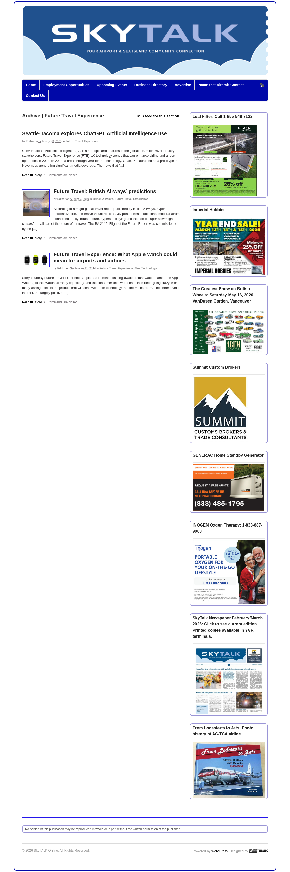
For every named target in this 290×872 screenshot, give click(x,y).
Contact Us (35, 96)
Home (31, 85)
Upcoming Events (112, 85)
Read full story (32, 175)
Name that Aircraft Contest (221, 85)
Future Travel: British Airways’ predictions (105, 191)
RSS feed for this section (158, 116)
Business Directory (150, 85)
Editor (30, 141)
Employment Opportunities (66, 85)
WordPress (219, 851)
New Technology (145, 268)
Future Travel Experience (82, 141)
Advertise (182, 85)
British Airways (103, 198)
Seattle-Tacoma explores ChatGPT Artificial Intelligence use (94, 133)
